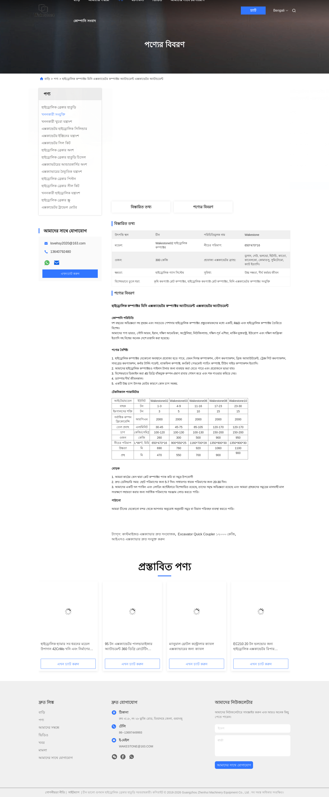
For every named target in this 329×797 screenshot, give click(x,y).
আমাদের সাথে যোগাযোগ (56, 758)
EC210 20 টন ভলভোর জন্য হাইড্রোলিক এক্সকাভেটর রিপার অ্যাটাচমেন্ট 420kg (253, 647)
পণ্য (56, 78)
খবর (42, 742)
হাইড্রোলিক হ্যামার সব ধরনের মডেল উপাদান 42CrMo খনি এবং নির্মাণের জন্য (65, 647)
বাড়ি (47, 78)
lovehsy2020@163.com (67, 243)
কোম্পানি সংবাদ (84, 21)
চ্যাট (253, 10)
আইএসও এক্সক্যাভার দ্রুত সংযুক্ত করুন (138, 539)
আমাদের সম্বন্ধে (49, 727)
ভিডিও (43, 735)
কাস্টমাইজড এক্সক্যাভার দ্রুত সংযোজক (148, 534)
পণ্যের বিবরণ (203, 207)
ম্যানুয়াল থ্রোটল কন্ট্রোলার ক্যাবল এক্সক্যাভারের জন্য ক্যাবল (191, 646)
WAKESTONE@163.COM (136, 746)
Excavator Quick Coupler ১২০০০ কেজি (206, 534)
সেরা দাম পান (227, 185)
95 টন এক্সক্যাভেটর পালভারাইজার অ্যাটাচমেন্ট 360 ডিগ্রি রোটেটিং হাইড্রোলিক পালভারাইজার (128, 647)
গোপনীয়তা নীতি (55, 792)
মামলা (43, 750)
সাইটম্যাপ (74, 792)
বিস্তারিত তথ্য (141, 207)
